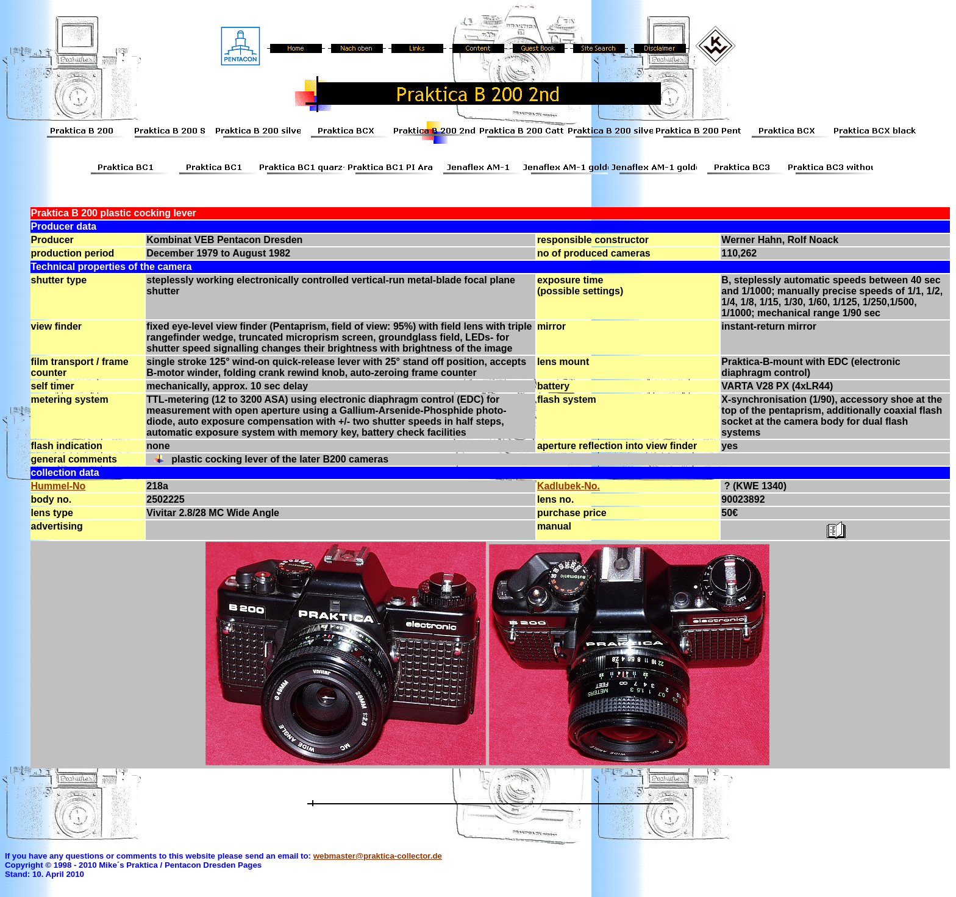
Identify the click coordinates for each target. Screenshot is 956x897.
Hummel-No (58, 486)
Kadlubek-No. (568, 486)
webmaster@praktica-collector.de (377, 855)
